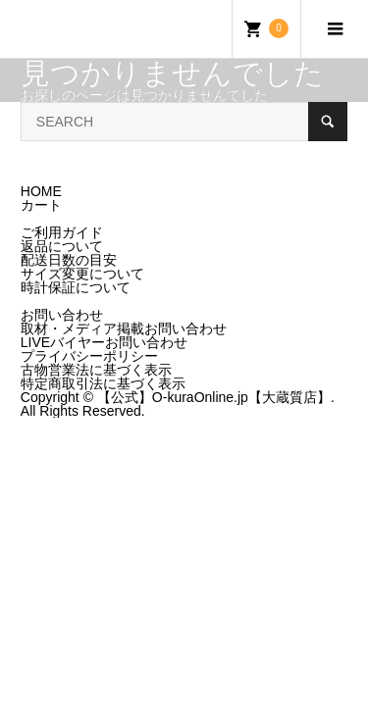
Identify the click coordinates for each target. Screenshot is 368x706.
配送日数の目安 (69, 260)
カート (41, 205)
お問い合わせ (62, 315)
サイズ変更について (82, 273)
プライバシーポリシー (89, 356)
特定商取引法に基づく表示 (103, 383)
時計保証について (76, 287)
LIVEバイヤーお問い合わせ (104, 342)
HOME (41, 191)
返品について (62, 246)
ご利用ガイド (62, 232)
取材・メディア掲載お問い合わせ (124, 328)
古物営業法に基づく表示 (96, 370)
